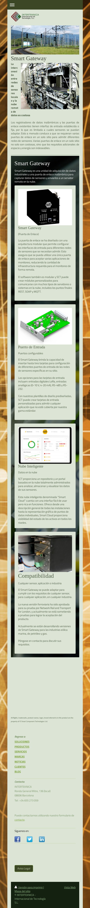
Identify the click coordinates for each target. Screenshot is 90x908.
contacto (20, 820)
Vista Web (70, 887)
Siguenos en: (22, 831)
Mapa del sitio (22, 891)
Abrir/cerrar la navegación (45, 5)
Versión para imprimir (29, 887)
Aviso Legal (23, 868)
